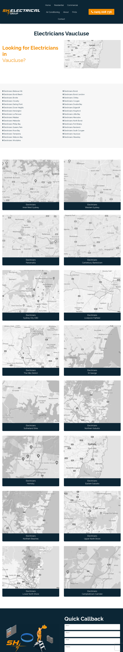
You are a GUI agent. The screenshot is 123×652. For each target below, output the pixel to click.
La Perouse (11, 114)
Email (68, 639)
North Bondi (72, 121)
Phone (68, 632)
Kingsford (72, 111)
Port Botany (72, 124)
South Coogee (73, 131)
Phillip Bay (11, 124)
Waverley (71, 137)
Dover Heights (13, 108)
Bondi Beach (12, 94)
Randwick (71, 127)
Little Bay (71, 114)
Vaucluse (71, 134)
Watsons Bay (12, 137)
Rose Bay (11, 131)
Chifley (70, 98)
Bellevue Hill (12, 91)
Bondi (70, 91)
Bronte (10, 98)
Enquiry (68, 646)
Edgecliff (71, 108)
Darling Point (12, 104)
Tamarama (11, 134)
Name (68, 625)
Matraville (11, 121)
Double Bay (72, 104)
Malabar (10, 117)
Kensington (11, 111)
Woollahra (11, 140)
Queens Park (12, 127)
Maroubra (71, 117)
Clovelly (10, 101)
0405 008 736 (101, 12)
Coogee (71, 101)
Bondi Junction (74, 94)
